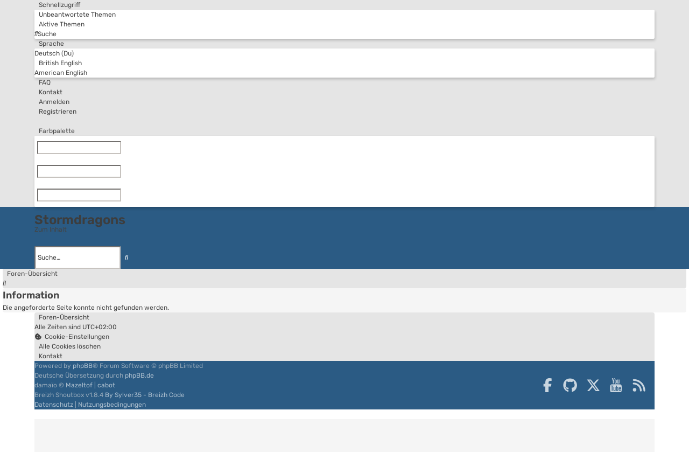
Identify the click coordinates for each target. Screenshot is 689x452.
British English (58, 63)
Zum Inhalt (50, 229)
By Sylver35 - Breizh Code (145, 395)
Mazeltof (79, 385)
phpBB (83, 366)
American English (60, 73)
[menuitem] (75, 14)
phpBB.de (139, 375)
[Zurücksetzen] (123, 147)
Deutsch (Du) (54, 53)
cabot (106, 385)
